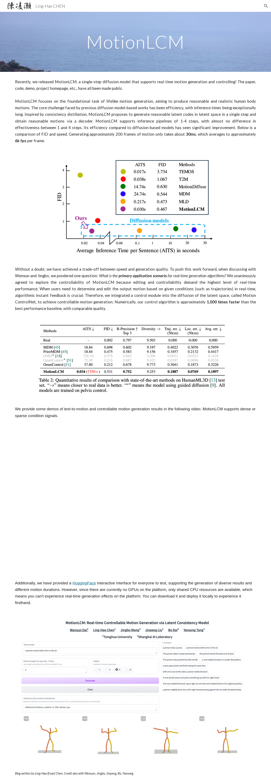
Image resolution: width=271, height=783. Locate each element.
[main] (135, 41)
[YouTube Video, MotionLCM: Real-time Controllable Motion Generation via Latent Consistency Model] (135, 499)
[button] (266, 6)
